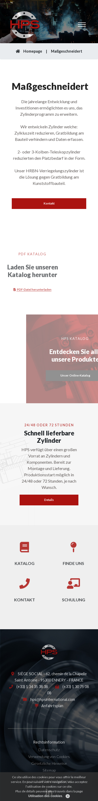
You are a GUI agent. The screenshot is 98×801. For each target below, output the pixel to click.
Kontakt (49, 203)
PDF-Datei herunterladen (25, 289)
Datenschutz (49, 755)
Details (49, 499)
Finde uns (73, 558)
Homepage (29, 51)
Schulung (73, 594)
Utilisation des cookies (45, 798)
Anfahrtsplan (52, 711)
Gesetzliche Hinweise (49, 768)
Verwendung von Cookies (49, 761)
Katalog (24, 558)
